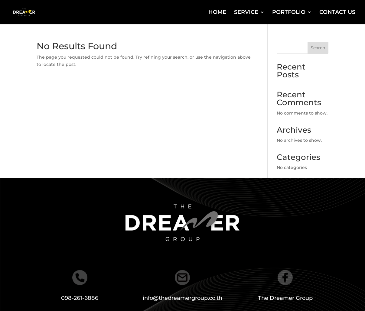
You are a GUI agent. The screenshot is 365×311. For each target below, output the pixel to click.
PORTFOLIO (288, 12)
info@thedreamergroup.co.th (182, 298)
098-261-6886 (79, 298)
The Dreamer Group (285, 298)
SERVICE (246, 12)
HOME (217, 12)
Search (318, 47)
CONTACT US (337, 12)
